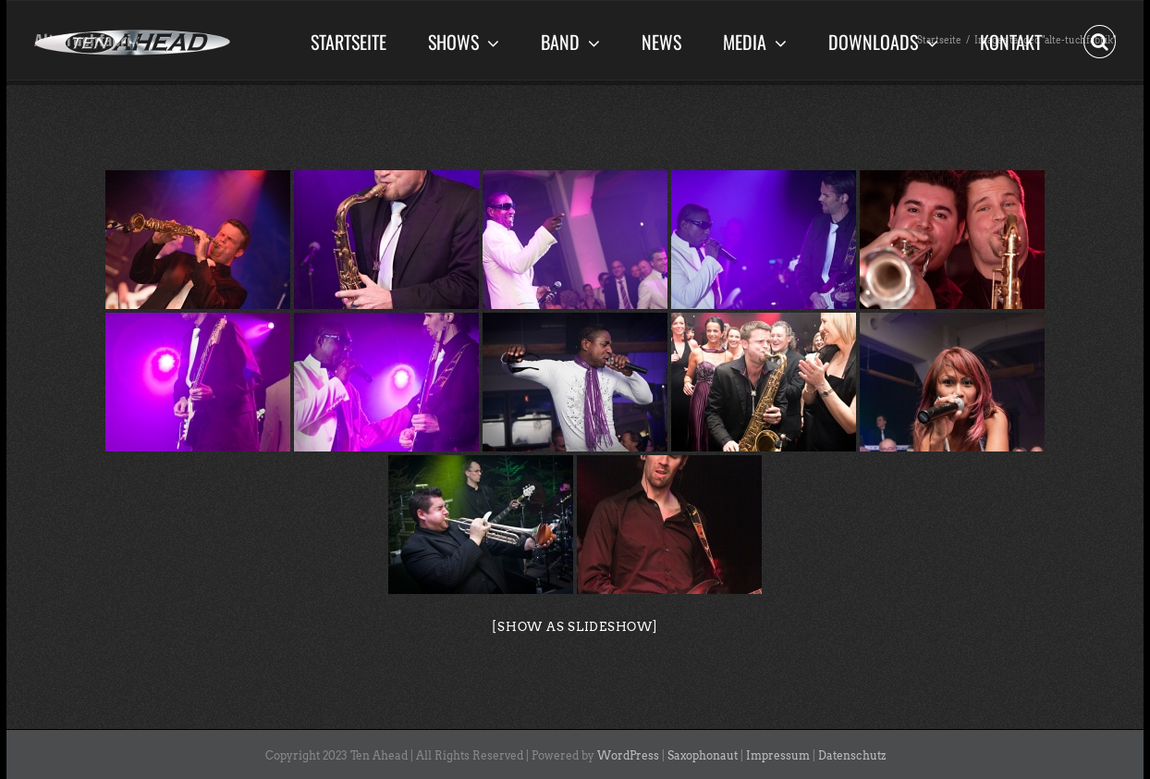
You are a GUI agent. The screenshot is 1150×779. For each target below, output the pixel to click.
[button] (1099, 40)
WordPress (628, 755)
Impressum (778, 755)
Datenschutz (852, 755)
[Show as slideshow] (574, 627)
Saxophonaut (702, 755)
